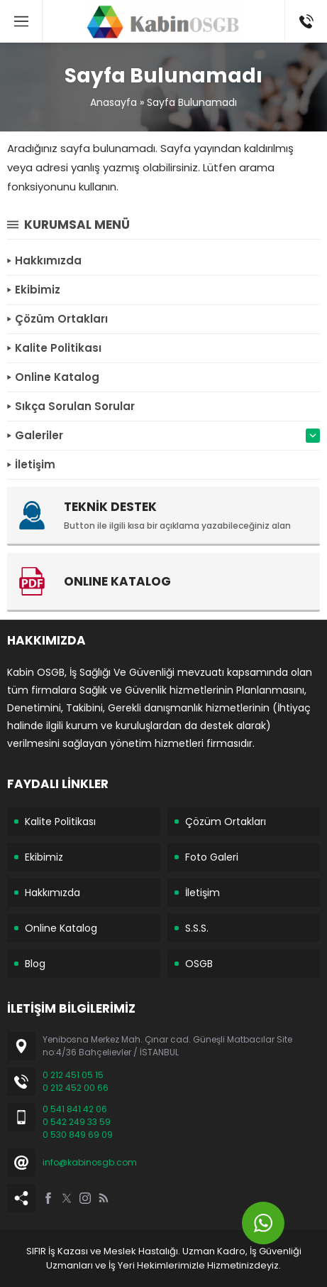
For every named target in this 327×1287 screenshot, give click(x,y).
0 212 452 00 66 (76, 1088)
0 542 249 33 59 (77, 1122)
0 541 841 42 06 (75, 1109)
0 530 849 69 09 (78, 1135)
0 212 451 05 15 (73, 1075)
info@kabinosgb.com (90, 1162)
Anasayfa (113, 102)
